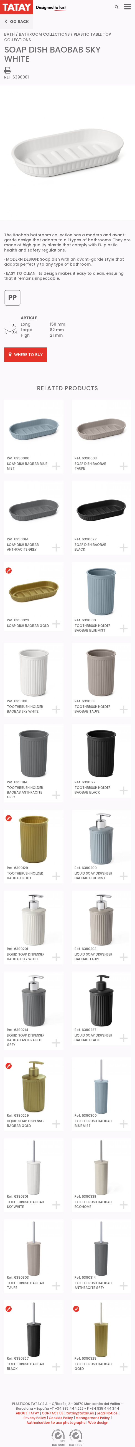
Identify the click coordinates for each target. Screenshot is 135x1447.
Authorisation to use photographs (56, 1422)
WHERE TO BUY (26, 354)
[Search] (117, 7)
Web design (98, 1422)
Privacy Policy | (36, 1418)
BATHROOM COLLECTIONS (44, 34)
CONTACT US (52, 1413)
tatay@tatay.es (80, 1413)
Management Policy (93, 1418)
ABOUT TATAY (27, 1413)
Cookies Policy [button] (61, 1418)
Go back (16, 21)
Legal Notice (107, 1413)
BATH (9, 34)
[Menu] (127, 7)
